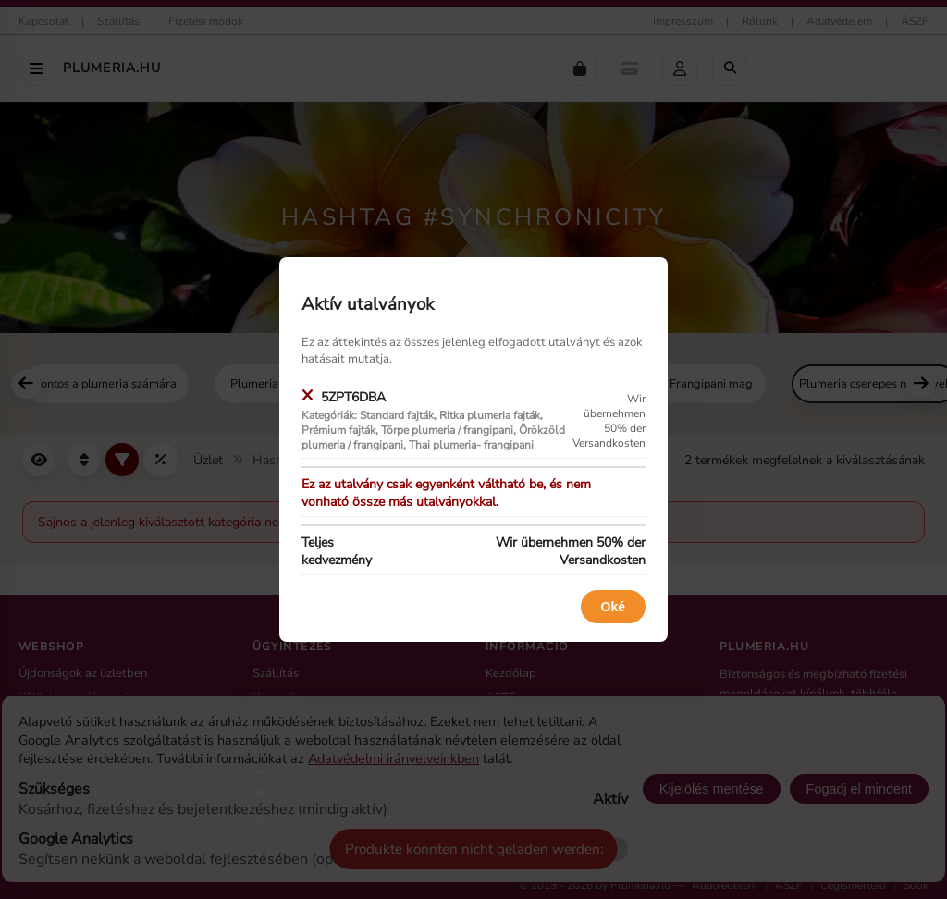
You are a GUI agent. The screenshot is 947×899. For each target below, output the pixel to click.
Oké (613, 606)
